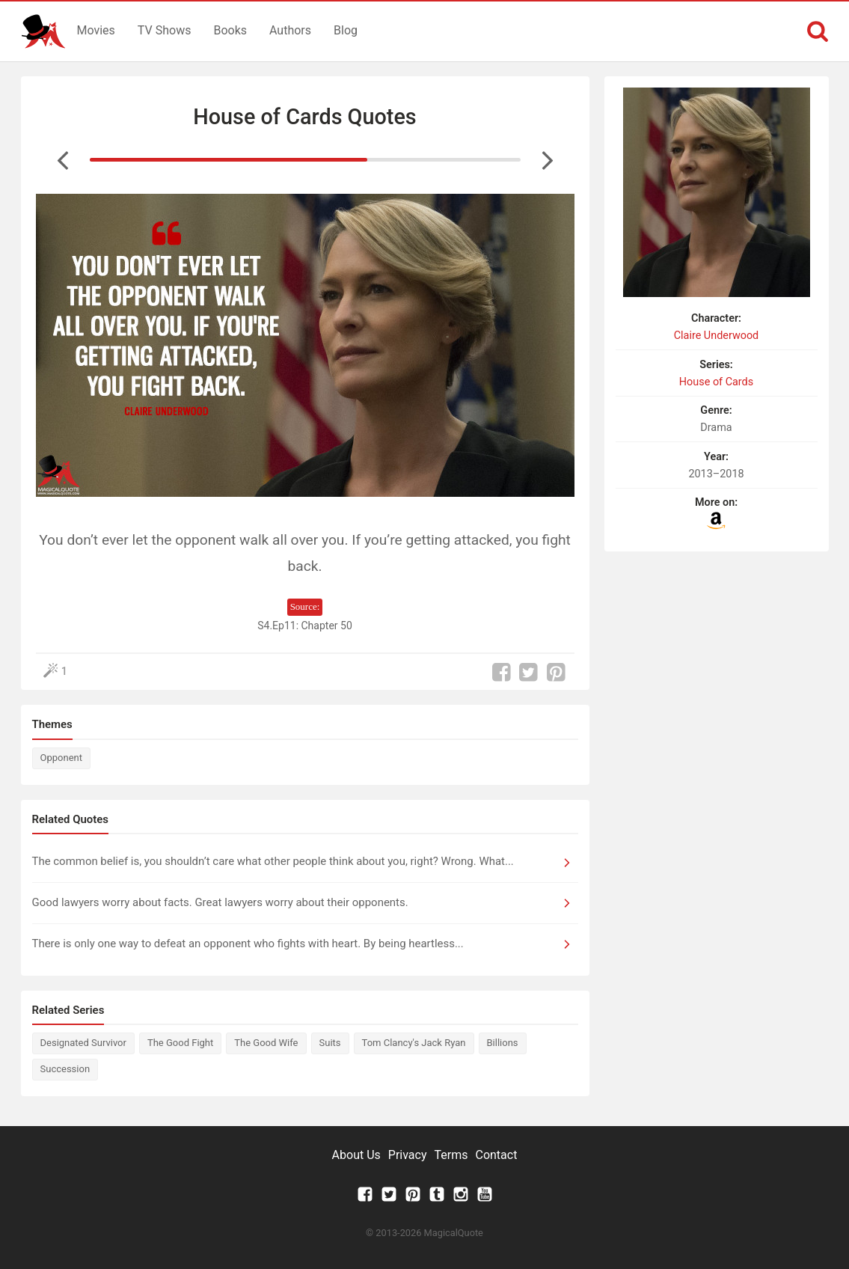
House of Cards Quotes (304, 116)
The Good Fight (180, 1042)
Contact (496, 1155)
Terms (451, 1155)
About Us (356, 1155)
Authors (290, 30)
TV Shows (164, 30)
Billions (502, 1042)
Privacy (407, 1155)
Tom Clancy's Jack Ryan (414, 1042)
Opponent (61, 757)
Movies (96, 30)
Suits (330, 1042)
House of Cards (716, 382)
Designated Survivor (83, 1042)
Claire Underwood (716, 335)
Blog (346, 30)
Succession (65, 1068)
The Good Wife (266, 1042)
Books (230, 30)
